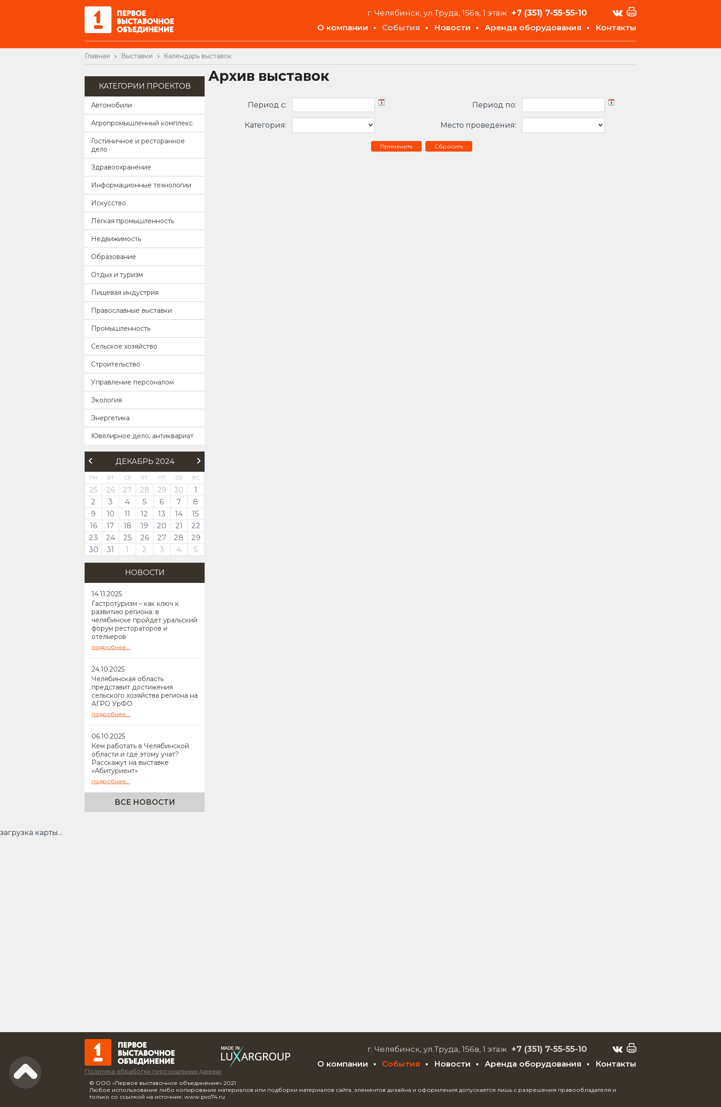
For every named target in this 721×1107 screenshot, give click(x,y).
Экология (106, 400)
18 (128, 525)
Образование (113, 257)
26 (144, 537)
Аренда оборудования (533, 27)
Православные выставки (131, 310)
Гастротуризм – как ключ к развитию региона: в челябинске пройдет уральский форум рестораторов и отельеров (144, 620)
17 (110, 525)
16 (93, 525)
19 (144, 525)
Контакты (615, 27)
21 (179, 525)
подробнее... (111, 647)
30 (93, 549)
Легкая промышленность (132, 221)
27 (161, 537)
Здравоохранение (121, 167)
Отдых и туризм (117, 275)
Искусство (108, 203)
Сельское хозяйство (124, 346)
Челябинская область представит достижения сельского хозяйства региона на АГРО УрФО (145, 691)
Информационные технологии (141, 185)
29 (195, 537)
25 (127, 537)
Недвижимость (116, 239)
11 (127, 513)
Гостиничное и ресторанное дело (138, 145)
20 (161, 525)
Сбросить (449, 146)
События (401, 27)
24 (110, 537)
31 (110, 549)
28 (178, 537)
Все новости (144, 802)
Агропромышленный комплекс (142, 123)
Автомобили (111, 105)
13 (162, 513)
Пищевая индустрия (125, 292)
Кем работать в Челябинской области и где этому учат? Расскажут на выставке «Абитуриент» (140, 758)
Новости (452, 27)
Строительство (115, 364)
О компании (342, 27)
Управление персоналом (132, 382)
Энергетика (110, 418)
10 (110, 513)
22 (195, 525)
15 (195, 513)
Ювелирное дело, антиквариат (142, 436)
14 (179, 513)
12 (144, 513)
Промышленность (120, 328)
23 (93, 537)
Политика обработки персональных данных (153, 1071)
